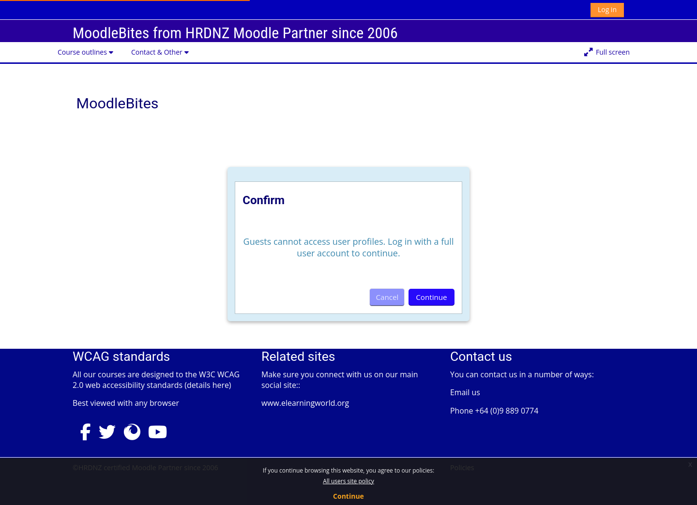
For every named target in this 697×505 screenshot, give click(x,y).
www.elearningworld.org (305, 403)
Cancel (387, 297)
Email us (465, 392)
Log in (607, 9)
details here (208, 385)
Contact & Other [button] (156, 52)
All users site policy (348, 481)
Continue (348, 496)
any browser (157, 403)
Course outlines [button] (82, 52)
